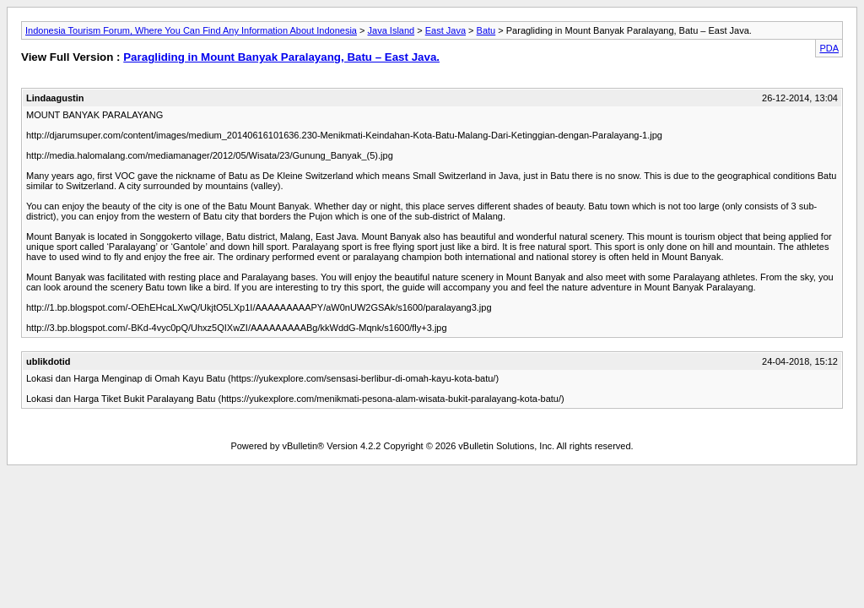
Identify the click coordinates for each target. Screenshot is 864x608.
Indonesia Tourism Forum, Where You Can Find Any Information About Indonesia (191, 30)
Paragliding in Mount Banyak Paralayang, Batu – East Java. (281, 57)
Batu (486, 30)
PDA (829, 48)
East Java (445, 30)
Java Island (391, 30)
